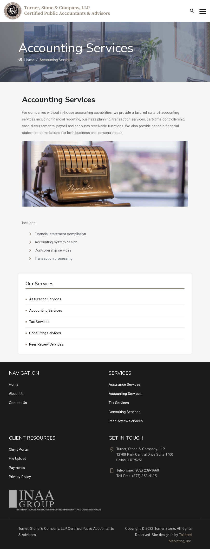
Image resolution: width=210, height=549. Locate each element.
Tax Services (39, 322)
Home (26, 60)
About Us (16, 393)
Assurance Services (45, 299)
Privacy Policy (20, 477)
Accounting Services (45, 310)
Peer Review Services (46, 344)
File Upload (17, 458)
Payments (17, 468)
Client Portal (18, 449)
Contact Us (18, 403)
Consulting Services (45, 333)
